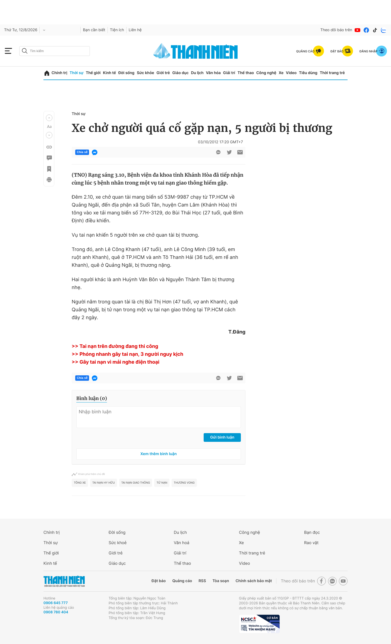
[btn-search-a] (24, 50)
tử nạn (161, 482)
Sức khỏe (145, 73)
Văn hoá (181, 542)
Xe (281, 73)
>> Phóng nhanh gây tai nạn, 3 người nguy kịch (127, 354)
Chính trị (59, 73)
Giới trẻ (163, 73)
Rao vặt (311, 542)
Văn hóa (213, 73)
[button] (49, 118)
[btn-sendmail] (240, 152)
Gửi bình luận (222, 437)
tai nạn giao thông (135, 482)
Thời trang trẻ (332, 73)
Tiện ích (117, 30)
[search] (54, 51)
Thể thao (246, 73)
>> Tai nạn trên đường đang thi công (115, 346)
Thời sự (76, 73)
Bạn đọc (312, 532)
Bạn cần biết (94, 30)
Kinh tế (109, 73)
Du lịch (197, 73)
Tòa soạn (221, 581)
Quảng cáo (182, 581)
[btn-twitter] (229, 152)
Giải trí (229, 73)
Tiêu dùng (308, 73)
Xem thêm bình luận (158, 454)
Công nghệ (266, 73)
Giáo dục (180, 73)
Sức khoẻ (118, 542)
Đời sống (126, 73)
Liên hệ (135, 30)
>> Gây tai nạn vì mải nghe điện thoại (115, 362)
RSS (202, 581)
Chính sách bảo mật (253, 581)
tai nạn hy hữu (103, 482)
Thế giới (93, 73)
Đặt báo (159, 581)
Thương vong (184, 482)
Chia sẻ (82, 152)
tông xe (80, 482)
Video (291, 73)
